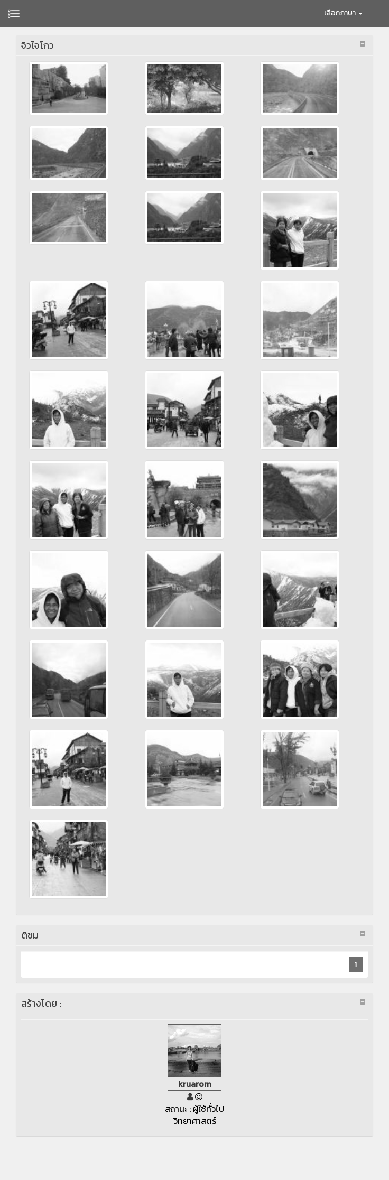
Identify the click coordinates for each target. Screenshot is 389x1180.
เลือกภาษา (343, 12)
